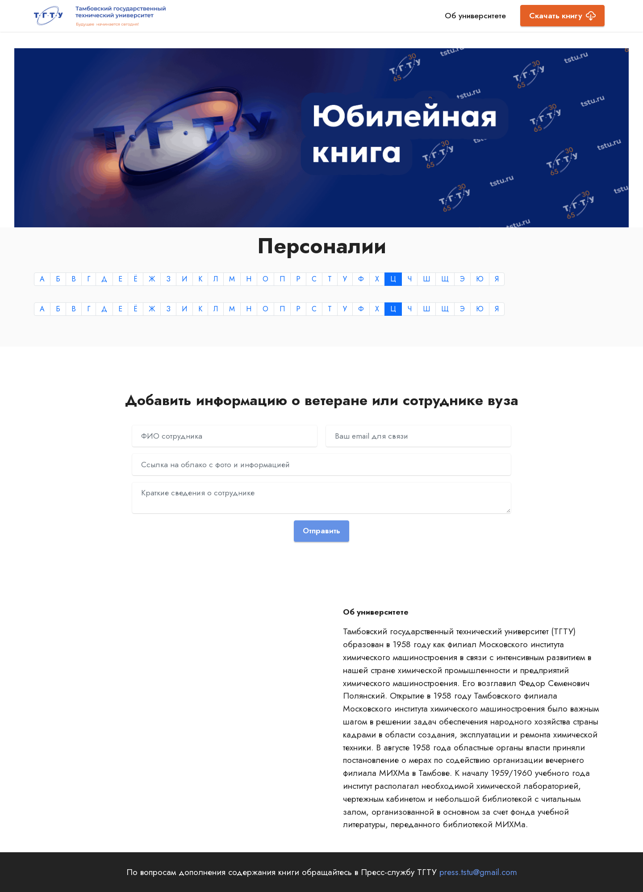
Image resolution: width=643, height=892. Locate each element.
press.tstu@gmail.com (478, 872)
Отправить (321, 531)
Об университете (475, 15)
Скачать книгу (562, 15)
